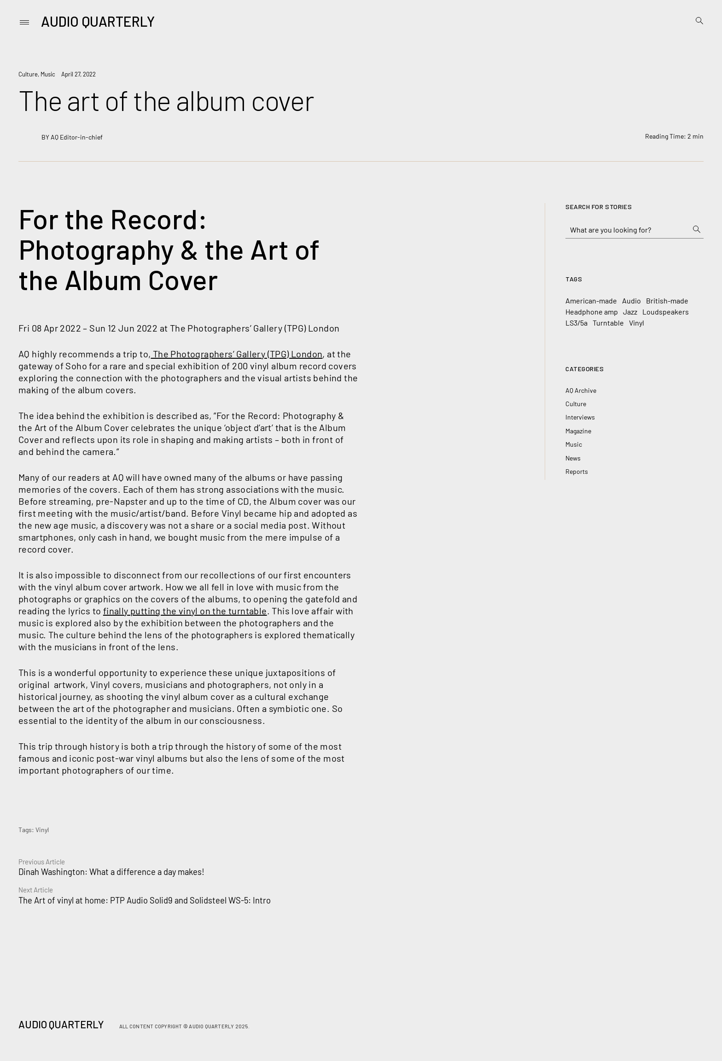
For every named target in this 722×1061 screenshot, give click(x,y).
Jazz (630, 311)
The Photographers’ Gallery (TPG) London (236, 353)
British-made (667, 300)
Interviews (580, 417)
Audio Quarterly (98, 21)
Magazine (578, 431)
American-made (591, 300)
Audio (631, 300)
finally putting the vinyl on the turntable (185, 610)
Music (48, 74)
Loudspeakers (665, 311)
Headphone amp (591, 311)
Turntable (608, 322)
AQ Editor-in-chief (77, 137)
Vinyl (42, 830)
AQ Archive (580, 390)
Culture (28, 74)
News (573, 458)
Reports (576, 471)
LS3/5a (576, 322)
